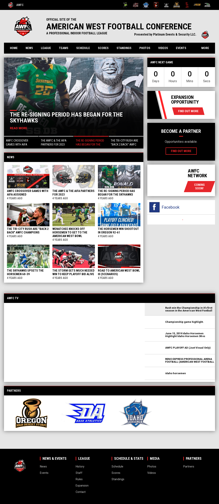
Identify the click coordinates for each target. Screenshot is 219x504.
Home (14, 48)
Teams (63, 48)
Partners (188, 466)
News (29, 48)
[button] (21, 142)
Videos (163, 48)
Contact (81, 491)
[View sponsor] (32, 413)
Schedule (83, 48)
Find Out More (188, 111)
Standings (124, 48)
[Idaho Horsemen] (146, 5)
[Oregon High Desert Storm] (176, 5)
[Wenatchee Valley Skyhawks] (207, 5)
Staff (79, 472)
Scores (103, 48)
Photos (144, 48)
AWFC (16, 5)
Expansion (82, 485)
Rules (79, 479)
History (80, 466)
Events (181, 48)
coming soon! (199, 186)
